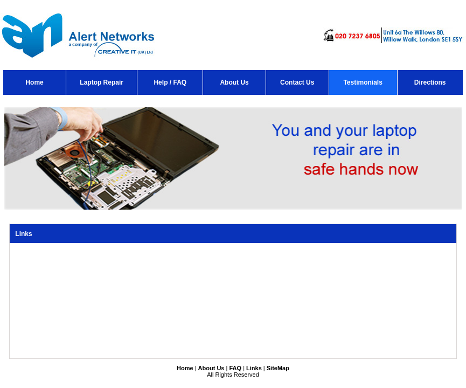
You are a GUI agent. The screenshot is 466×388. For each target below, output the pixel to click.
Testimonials (362, 82)
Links (254, 368)
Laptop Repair (101, 82)
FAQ (235, 368)
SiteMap (278, 368)
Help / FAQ (170, 82)
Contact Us (297, 82)
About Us (234, 82)
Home (34, 82)
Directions (430, 82)
